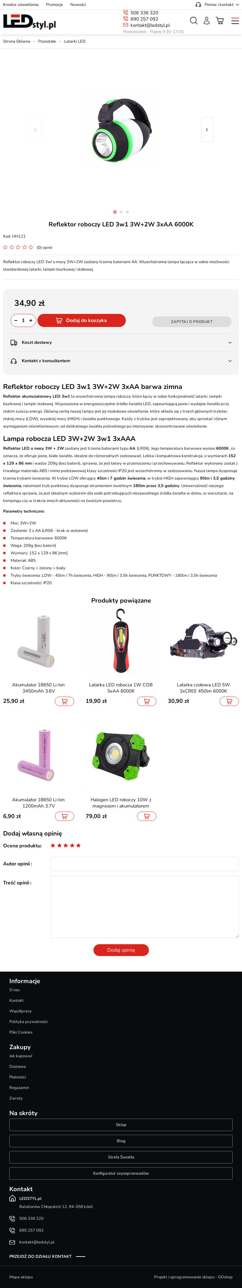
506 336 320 (144, 13)
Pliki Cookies (20, 1032)
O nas (14, 990)
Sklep (121, 1125)
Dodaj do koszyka (86, 320)
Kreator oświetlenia (21, 4)
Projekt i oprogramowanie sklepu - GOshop (193, 1277)
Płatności (17, 1077)
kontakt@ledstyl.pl (150, 25)
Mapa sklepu (21, 1277)
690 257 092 (144, 19)
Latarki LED (75, 41)
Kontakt (16, 1000)
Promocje (54, 4)
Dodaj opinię (121, 950)
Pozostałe (47, 41)
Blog (121, 1141)
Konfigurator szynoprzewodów (121, 1173)
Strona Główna (16, 41)
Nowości (78, 4)
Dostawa (17, 1066)
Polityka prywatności (28, 1022)
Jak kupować (20, 1056)
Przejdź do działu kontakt (40, 1256)
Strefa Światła (121, 1157)
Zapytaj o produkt (191, 321)
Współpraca (20, 1011)
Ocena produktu (21, 845)
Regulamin (19, 1088)
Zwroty (16, 1098)
